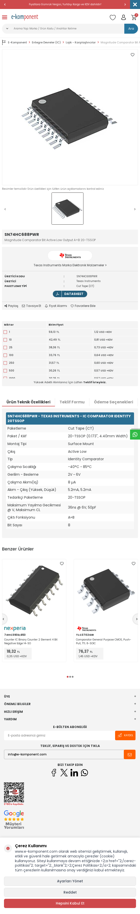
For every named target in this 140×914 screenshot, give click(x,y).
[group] (70, 117)
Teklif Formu (72, 402)
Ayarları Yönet (70, 881)
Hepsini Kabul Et (70, 903)
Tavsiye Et (31, 306)
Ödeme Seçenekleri (113, 402)
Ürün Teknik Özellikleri (28, 402)
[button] (4, 4)
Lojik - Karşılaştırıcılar (81, 42)
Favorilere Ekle (83, 306)
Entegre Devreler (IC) (46, 42)
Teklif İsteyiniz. (94, 382)
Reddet (70, 892)
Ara (131, 28)
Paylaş (11, 306)
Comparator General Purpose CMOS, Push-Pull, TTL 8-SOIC (103, 641)
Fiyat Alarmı (56, 306)
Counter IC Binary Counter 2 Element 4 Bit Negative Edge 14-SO (31, 641)
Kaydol (125, 735)
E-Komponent (14, 42)
